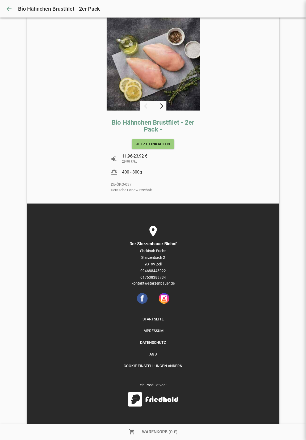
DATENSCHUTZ (153, 342)
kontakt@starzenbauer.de (153, 283)
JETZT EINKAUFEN (153, 144)
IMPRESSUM (153, 331)
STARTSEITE (153, 319)
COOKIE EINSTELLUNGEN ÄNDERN (153, 366)
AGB (153, 354)
